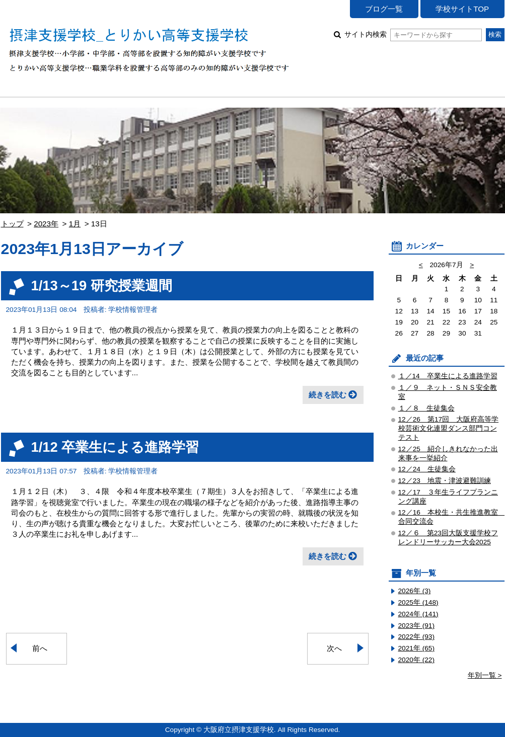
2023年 (46, 223)
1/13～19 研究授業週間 (101, 285)
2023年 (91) (416, 625)
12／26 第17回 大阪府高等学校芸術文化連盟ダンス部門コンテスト (448, 428)
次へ (334, 648)
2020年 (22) (416, 660)
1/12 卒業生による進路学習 (115, 447)
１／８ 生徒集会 (426, 408)
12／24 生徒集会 (427, 469)
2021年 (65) (416, 648)
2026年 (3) (414, 591)
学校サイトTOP (462, 9)
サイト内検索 (413, 34)
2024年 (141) (418, 614)
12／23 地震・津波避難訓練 (444, 480)
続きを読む (327, 394)
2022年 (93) (416, 636)
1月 (75, 223)
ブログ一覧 (384, 9)
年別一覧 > (485, 675)
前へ (39, 648)
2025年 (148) (418, 602)
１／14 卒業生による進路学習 (447, 376)
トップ (12, 223)
